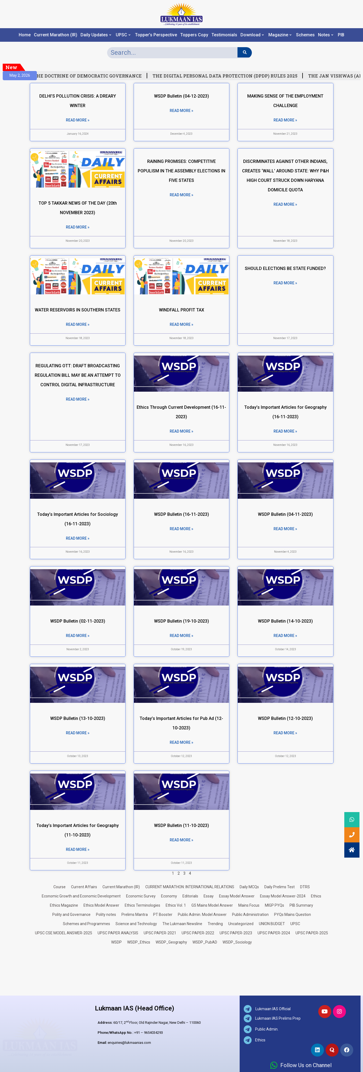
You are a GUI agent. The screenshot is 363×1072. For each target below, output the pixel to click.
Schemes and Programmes (86, 924)
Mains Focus (248, 905)
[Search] (244, 52)
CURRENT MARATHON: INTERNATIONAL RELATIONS (189, 887)
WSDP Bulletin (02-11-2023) (77, 621)
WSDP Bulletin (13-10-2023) (77, 718)
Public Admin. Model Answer (202, 914)
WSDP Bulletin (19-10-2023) (181, 621)
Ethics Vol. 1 (176, 905)
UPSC (123, 35)
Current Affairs (84, 887)
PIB (341, 35)
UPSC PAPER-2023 (236, 933)
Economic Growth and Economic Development (81, 896)
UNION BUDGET (272, 924)
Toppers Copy (194, 35)
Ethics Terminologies (142, 905)
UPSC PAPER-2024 (274, 933)
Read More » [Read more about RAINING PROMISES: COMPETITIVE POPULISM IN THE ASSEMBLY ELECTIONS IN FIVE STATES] (181, 195)
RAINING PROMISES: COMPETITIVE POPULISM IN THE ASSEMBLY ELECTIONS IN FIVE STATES (181, 171)
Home (25, 35)
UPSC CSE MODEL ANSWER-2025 (63, 933)
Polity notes (106, 914)
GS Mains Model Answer (212, 905)
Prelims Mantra (134, 914)
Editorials (190, 896)
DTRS (305, 887)
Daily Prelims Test (279, 887)
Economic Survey (141, 896)
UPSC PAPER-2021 (160, 933)
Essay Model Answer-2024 (283, 896)
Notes (325, 35)
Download (252, 35)
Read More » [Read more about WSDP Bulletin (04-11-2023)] (285, 529)
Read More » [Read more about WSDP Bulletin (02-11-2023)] (77, 635)
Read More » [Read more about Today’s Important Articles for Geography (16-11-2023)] (285, 431)
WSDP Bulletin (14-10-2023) (285, 621)
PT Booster (162, 914)
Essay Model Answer (237, 896)
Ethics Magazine (64, 905)
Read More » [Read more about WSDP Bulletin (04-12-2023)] (181, 110)
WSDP (116, 942)
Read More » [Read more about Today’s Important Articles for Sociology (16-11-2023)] (77, 538)
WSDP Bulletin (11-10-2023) (181, 825)
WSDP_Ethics (138, 942)
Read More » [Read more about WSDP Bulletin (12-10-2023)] (285, 733)
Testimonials (224, 35)
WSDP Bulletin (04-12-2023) (181, 96)
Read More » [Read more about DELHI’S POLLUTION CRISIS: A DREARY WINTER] (77, 120)
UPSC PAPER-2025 (311, 933)
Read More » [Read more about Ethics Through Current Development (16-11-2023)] (181, 431)
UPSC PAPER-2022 (198, 933)
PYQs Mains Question (292, 914)
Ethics (316, 896)
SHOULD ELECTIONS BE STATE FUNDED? (285, 268)
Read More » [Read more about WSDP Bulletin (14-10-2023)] (285, 635)
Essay (209, 896)
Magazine (279, 35)
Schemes (305, 35)
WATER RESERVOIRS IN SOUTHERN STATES (77, 310)
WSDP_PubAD (204, 942)
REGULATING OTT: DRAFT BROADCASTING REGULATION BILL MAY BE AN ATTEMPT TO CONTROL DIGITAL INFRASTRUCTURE (78, 375)
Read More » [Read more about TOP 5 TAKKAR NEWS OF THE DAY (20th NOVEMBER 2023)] (77, 227)
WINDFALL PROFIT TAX (181, 310)
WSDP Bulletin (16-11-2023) (181, 514)
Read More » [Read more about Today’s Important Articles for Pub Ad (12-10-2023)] (181, 742)
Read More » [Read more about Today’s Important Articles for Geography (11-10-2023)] (77, 849)
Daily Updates (96, 35)
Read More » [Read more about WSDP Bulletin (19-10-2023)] (181, 635)
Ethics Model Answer (101, 905)
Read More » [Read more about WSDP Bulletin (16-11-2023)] (181, 529)
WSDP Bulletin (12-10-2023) (285, 718)
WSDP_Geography (171, 942)
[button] (351, 850)
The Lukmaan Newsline (182, 924)
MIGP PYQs (274, 905)
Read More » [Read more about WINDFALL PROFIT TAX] (181, 324)
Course (59, 887)
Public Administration (250, 914)
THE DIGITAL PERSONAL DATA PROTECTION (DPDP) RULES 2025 (229, 75)
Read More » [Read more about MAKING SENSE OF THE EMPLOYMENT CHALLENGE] (285, 120)
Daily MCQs (249, 887)
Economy (169, 896)
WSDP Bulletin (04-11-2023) (285, 514)
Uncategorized (240, 924)
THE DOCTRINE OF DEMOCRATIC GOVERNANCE (92, 75)
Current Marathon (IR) (55, 35)
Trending (215, 924)
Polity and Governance (71, 914)
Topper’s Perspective (156, 35)
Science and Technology (136, 924)
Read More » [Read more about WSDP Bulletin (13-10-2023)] (77, 733)
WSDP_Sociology (237, 942)
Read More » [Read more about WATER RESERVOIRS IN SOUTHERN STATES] (77, 324)
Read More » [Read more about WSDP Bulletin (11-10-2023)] (181, 840)
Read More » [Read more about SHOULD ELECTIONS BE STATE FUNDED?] (285, 283)
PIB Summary (301, 905)
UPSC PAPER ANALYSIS (118, 933)
